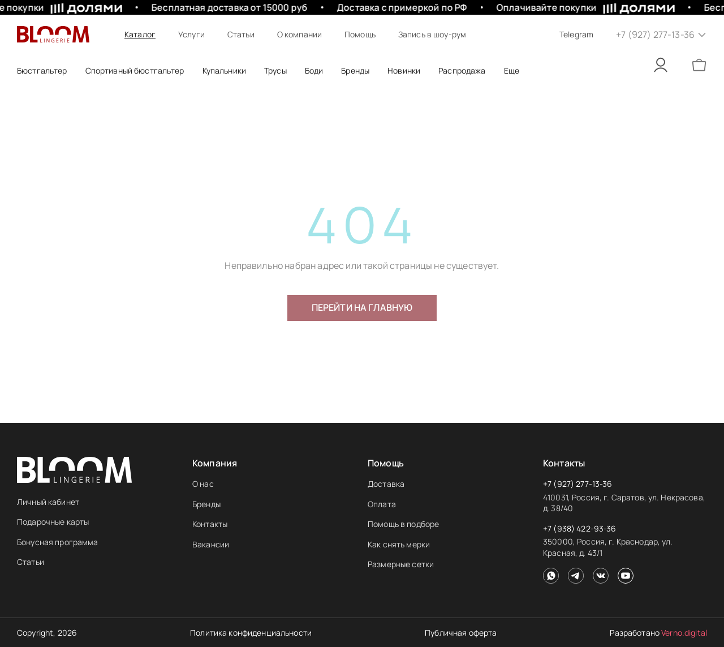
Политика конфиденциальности (251, 632)
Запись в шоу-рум (432, 34)
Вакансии (210, 544)
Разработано (658, 632)
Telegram (576, 34)
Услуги (191, 34)
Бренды (206, 504)
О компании (299, 34)
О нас (203, 483)
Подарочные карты (53, 521)
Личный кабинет (48, 501)
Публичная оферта (461, 632)
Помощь (360, 34)
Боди (314, 70)
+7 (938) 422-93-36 (580, 528)
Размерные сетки (401, 564)
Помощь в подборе (403, 524)
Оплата (382, 504)
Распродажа (461, 70)
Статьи (241, 34)
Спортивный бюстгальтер (134, 70)
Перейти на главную (362, 307)
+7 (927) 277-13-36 (578, 483)
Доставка (386, 483)
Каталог (140, 34)
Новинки (403, 70)
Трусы (275, 70)
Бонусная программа (57, 542)
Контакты (209, 524)
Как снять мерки (399, 544)
